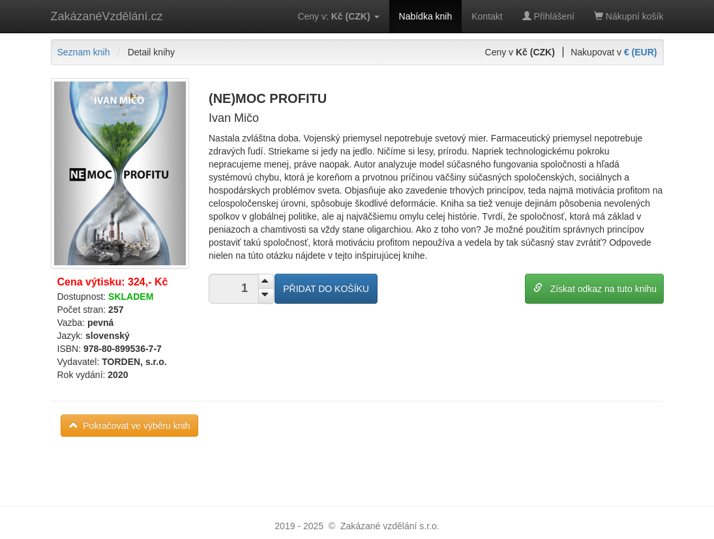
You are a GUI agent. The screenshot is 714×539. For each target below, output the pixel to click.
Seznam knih (83, 52)
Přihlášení (548, 16)
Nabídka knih (426, 16)
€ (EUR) (640, 52)
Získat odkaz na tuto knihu (595, 288)
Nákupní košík (629, 16)
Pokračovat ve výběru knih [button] (129, 425)
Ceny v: (338, 16)
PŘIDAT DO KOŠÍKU (326, 289)
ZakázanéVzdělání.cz (107, 16)
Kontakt (486, 16)
